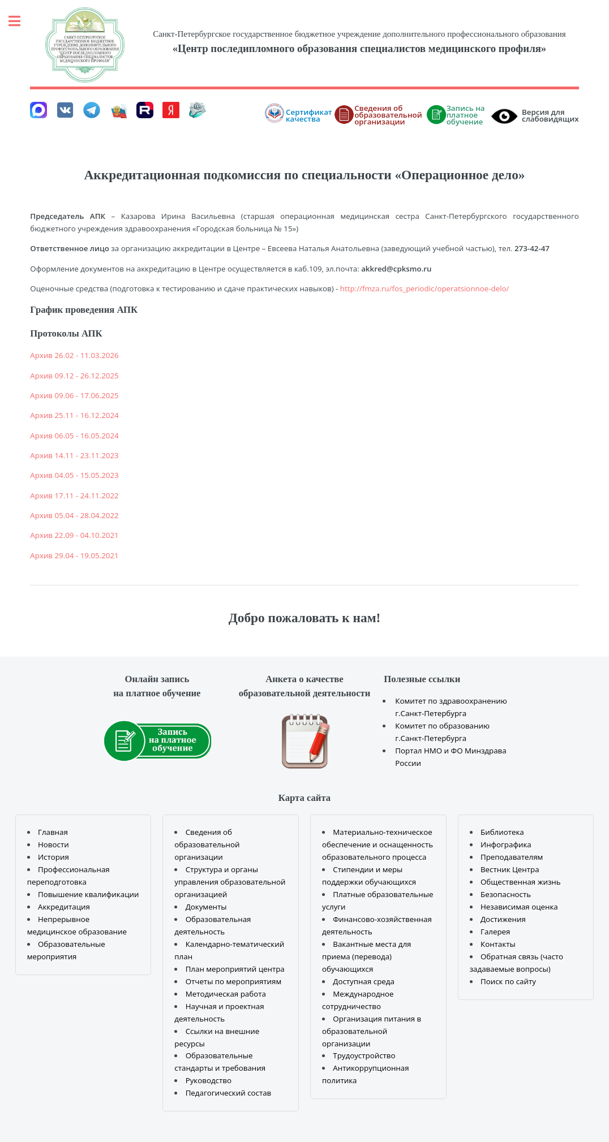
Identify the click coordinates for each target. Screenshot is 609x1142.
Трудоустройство (364, 1055)
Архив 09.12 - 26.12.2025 (74, 375)
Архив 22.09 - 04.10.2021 (74, 535)
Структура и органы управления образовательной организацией (229, 881)
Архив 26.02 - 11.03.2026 (74, 355)
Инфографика (506, 844)
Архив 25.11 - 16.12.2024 (74, 415)
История (53, 857)
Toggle (20, 21)
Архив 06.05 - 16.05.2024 (74, 435)
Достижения (503, 919)
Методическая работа (226, 994)
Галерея (495, 931)
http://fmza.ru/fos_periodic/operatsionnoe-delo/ (424, 288)
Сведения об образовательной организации (206, 844)
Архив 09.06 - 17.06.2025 (74, 395)
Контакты (498, 944)
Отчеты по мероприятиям (234, 981)
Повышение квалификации (88, 894)
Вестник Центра (510, 869)
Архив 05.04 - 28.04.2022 (74, 515)
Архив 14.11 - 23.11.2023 (74, 455)
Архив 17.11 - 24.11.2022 (74, 495)
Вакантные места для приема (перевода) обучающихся (366, 956)
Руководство (208, 1080)
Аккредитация (64, 907)
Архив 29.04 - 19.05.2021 (74, 555)
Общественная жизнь (521, 882)
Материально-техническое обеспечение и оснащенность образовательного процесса (377, 844)
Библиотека (502, 832)
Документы (206, 907)
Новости (53, 844)
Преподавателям (512, 857)
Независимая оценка (519, 907)
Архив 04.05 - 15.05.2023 (74, 475)
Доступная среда (363, 981)
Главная (53, 832)
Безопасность (506, 894)
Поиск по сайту (508, 981)
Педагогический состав (229, 1093)
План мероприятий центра (235, 969)
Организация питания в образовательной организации (371, 1031)
